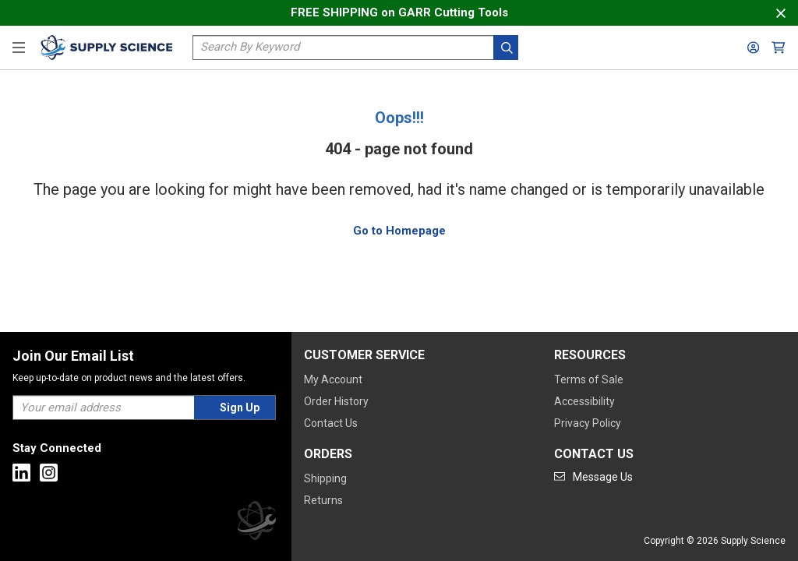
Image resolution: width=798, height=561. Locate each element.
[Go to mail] (593, 477)
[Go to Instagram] (49, 473)
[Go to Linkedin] (21, 473)
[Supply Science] (256, 523)
